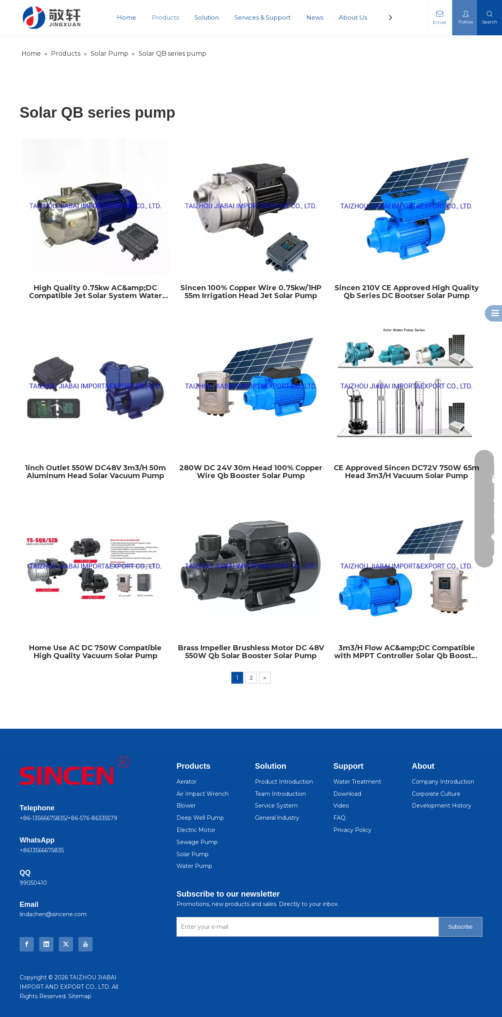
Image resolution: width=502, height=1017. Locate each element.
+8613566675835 (42, 850)
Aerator (186, 781)
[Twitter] (66, 944)
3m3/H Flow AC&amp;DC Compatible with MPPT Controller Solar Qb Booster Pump (406, 652)
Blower (186, 805)
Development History (441, 805)
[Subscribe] (460, 927)
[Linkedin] (46, 944)
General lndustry (277, 817)
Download (347, 793)
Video (341, 805)
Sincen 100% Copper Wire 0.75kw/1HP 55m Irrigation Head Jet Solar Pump (251, 292)
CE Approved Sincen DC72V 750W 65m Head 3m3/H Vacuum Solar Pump (406, 472)
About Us (353, 17)
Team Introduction (280, 793)
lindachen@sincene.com (53, 914)
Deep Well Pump (200, 817)
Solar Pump (192, 854)
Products (165, 17)
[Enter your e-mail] (306, 926)
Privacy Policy (352, 829)
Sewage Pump (197, 842)
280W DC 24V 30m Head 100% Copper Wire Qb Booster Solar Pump (250, 472)
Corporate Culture (436, 793)
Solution (207, 17)
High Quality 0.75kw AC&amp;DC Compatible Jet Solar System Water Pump (95, 292)
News (314, 17)
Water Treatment (357, 781)
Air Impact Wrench (202, 793)
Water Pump (194, 866)
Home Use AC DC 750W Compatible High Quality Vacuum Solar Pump (95, 652)
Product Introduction (284, 781)
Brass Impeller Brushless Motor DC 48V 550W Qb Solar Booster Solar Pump (251, 652)
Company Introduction (443, 781)
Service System (276, 805)
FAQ (339, 817)
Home (126, 17)
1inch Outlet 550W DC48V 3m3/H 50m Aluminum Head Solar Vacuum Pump (95, 472)
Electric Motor (195, 829)
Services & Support (263, 17)
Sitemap (79, 996)
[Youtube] (85, 944)
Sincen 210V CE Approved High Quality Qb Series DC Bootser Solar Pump (407, 292)
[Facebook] (27, 944)
